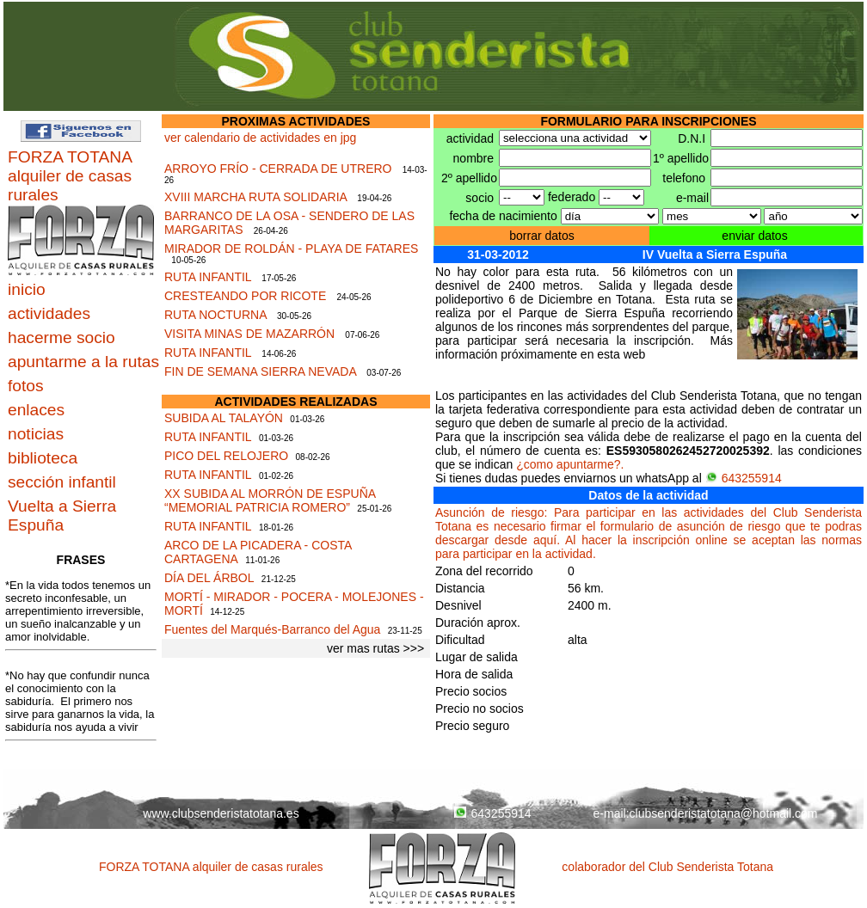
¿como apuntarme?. (570, 464)
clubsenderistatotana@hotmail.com (724, 813)
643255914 (743, 478)
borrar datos (541, 235)
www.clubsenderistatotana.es (220, 813)
